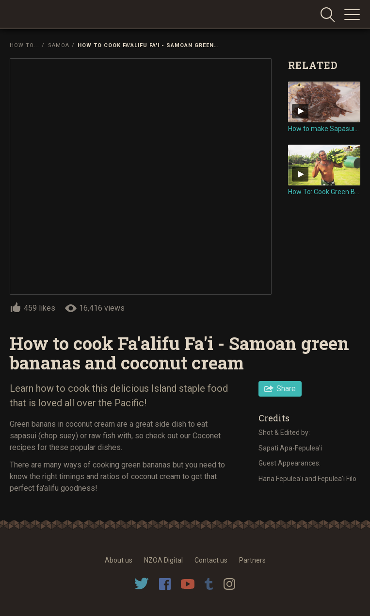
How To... (24, 45)
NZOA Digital (163, 560)
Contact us (210, 560)
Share (286, 388)
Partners (252, 560)
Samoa (58, 45)
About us (118, 560)
